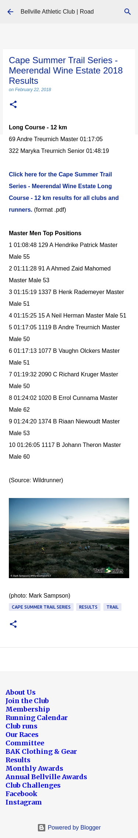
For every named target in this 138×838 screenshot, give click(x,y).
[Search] (127, 12)
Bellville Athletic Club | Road (57, 11)
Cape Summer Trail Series (41, 607)
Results (88, 607)
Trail (112, 607)
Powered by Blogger (69, 827)
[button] (13, 105)
